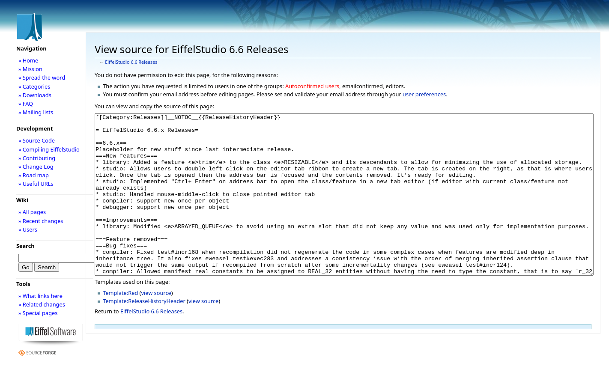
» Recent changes (40, 221)
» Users (27, 229)
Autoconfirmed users (312, 86)
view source (156, 325)
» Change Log (36, 166)
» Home (28, 60)
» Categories (34, 86)
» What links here (40, 296)
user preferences (424, 94)
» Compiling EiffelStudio (49, 149)
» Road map (33, 175)
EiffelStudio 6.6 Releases (131, 62)
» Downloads (34, 95)
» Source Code (36, 140)
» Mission (30, 69)
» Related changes (41, 304)
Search (25, 246)
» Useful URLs (36, 183)
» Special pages (37, 313)
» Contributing (36, 158)
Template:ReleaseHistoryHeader (144, 333)
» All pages (32, 212)
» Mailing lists (35, 112)
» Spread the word (41, 77)
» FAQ (25, 103)
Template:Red (120, 325)
